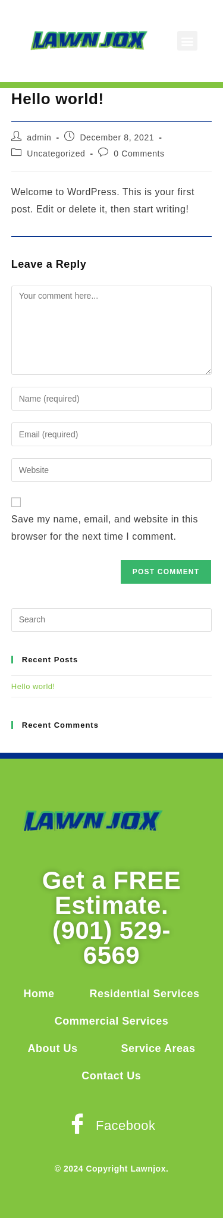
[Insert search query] (111, 620)
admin (39, 137)
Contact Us (111, 1076)
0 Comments (139, 153)
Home (38, 994)
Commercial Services (112, 1021)
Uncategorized (56, 153)
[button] (187, 41)
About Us (53, 1048)
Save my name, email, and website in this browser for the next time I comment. (104, 527)
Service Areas (158, 1048)
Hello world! (33, 686)
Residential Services (144, 994)
